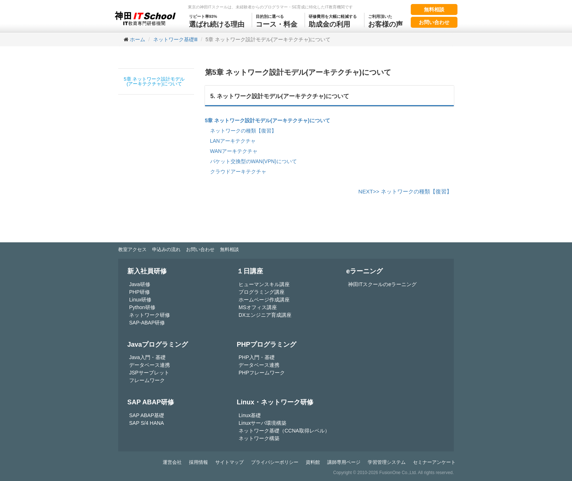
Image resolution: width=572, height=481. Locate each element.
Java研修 (139, 284)
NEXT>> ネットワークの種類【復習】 (405, 191)
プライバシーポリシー (274, 462)
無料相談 (434, 9)
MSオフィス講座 (258, 307)
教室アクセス (132, 249)
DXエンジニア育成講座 (265, 315)
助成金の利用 (333, 20)
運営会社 (172, 462)
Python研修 (142, 307)
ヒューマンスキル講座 (264, 284)
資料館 (313, 462)
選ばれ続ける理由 (216, 20)
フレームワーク (147, 380)
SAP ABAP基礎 (146, 415)
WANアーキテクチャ (234, 151)
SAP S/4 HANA (146, 423)
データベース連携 (149, 365)
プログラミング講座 (262, 292)
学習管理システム (387, 462)
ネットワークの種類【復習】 (243, 131)
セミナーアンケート (434, 462)
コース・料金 (276, 20)
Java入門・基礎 (147, 357)
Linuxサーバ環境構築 (262, 423)
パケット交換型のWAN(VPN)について (253, 161)
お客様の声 (385, 20)
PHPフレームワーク (262, 373)
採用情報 (198, 462)
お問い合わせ (434, 22)
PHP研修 (139, 292)
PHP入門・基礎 (257, 357)
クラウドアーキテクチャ (238, 171)
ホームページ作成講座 (264, 300)
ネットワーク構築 (259, 438)
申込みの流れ (166, 249)
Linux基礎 (250, 415)
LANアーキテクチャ (233, 141)
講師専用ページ (343, 462)
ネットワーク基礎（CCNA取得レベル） (284, 431)
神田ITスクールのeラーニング (382, 284)
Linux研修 (140, 300)
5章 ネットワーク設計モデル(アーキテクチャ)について (154, 81)
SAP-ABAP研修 (147, 323)
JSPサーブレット (149, 373)
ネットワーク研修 (149, 315)
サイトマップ (229, 462)
